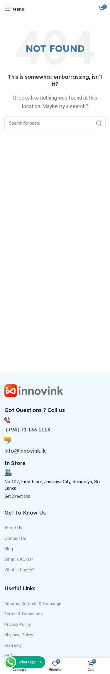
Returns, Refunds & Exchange (32, 603)
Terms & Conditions (23, 614)
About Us (13, 527)
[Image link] (33, 390)
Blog (8, 548)
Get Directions (17, 496)
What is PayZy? (19, 569)
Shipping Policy (18, 634)
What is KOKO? (18, 559)
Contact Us (15, 538)
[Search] (55, 123)
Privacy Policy (17, 624)
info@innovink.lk (25, 450)
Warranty (13, 645)
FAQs (9, 655)
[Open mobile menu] (14, 9)
